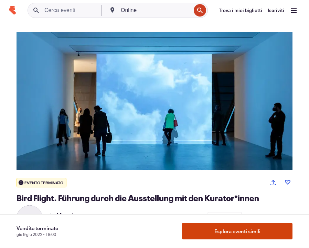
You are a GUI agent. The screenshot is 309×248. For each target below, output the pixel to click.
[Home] (12, 10)
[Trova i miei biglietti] (240, 10)
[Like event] (287, 182)
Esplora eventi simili (237, 231)
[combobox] (155, 10)
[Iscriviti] (276, 10)
